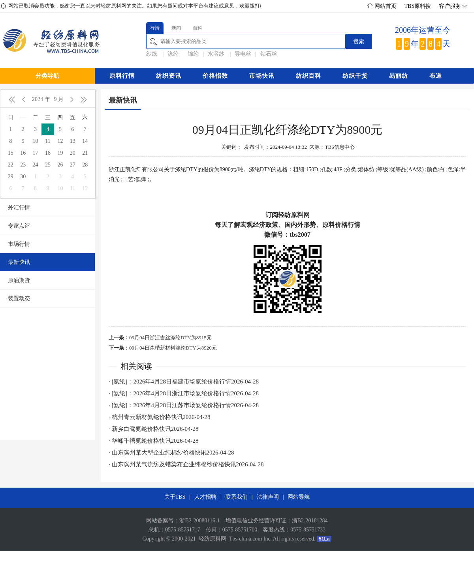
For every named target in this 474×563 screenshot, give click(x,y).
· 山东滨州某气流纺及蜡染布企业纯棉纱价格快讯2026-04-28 (186, 464)
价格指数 (215, 76)
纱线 (152, 54)
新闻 (176, 28)
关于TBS (175, 497)
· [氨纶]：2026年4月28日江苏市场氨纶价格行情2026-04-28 (184, 405)
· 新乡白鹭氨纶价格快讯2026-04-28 (154, 429)
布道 (435, 76)
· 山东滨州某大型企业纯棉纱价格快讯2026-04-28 (171, 452)
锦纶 (193, 54)
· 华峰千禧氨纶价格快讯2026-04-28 (154, 441)
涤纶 (173, 54)
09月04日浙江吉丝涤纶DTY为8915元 (170, 337)
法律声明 (268, 497)
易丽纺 (398, 76)
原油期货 (19, 280)
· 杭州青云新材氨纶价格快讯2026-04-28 (160, 417)
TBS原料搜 (417, 6)
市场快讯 (262, 76)
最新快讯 (19, 262)
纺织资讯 (168, 76)
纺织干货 (355, 76)
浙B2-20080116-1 (199, 521)
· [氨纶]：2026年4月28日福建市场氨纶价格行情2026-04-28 (184, 381)
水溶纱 (217, 54)
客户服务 (452, 6)
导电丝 (243, 54)
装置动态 (19, 298)
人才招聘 (205, 497)
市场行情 (19, 244)
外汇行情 (19, 208)
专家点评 (19, 226)
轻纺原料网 (212, 539)
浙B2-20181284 (310, 521)
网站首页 (382, 6)
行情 (155, 28)
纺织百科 (308, 76)
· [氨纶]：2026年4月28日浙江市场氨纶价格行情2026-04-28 (184, 393)
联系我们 (237, 497)
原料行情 (122, 76)
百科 (197, 28)
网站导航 (299, 497)
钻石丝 (268, 54)
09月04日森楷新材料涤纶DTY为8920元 (173, 348)
